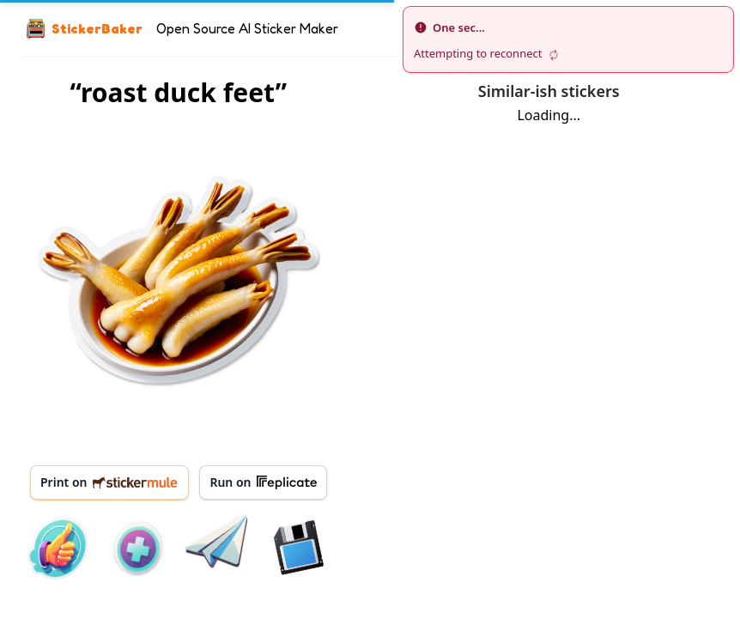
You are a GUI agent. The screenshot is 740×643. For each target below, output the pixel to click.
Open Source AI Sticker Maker (247, 28)
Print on (109, 482)
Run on (262, 482)
